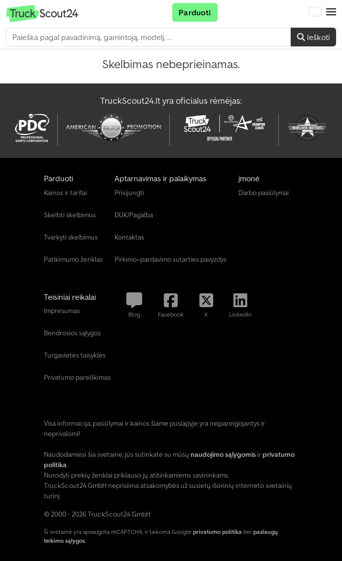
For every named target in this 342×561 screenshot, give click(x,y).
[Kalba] (315, 12)
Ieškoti (313, 37)
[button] (331, 12)
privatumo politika (217, 531)
